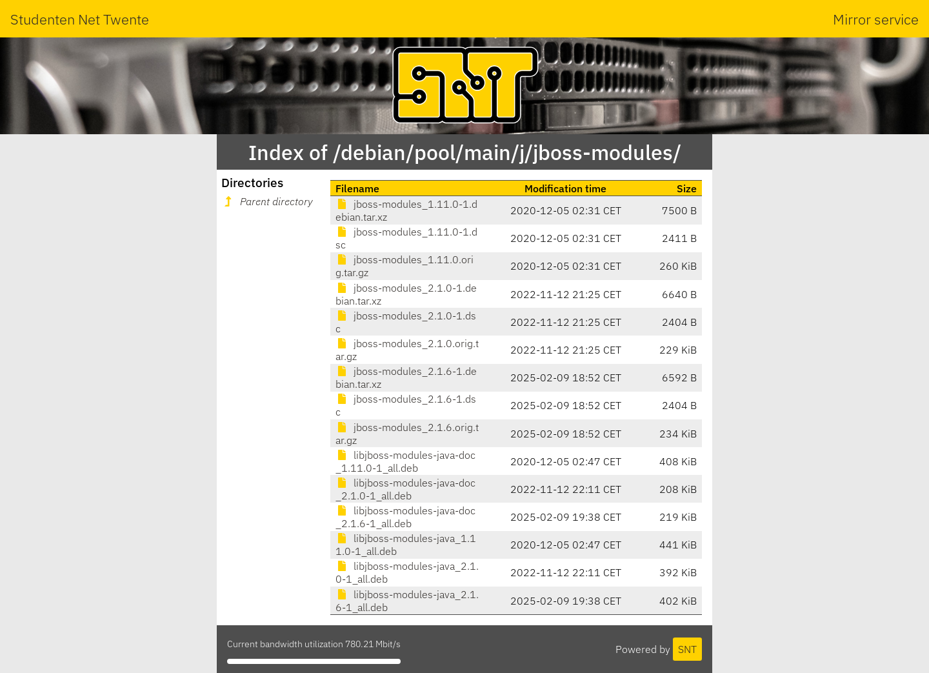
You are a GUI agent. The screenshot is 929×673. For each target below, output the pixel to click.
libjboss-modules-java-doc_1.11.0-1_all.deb (405, 461)
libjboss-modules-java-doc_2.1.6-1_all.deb (405, 517)
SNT (687, 649)
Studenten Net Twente (79, 19)
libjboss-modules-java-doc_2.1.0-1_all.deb (405, 489)
